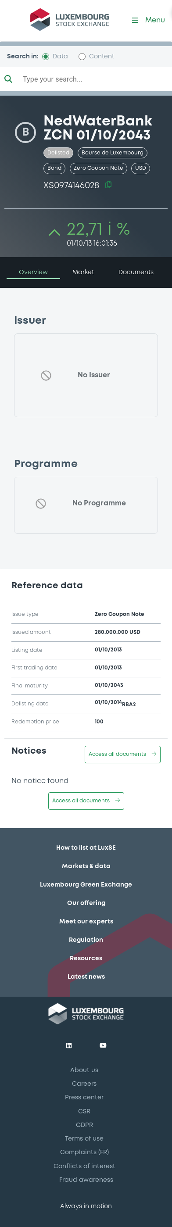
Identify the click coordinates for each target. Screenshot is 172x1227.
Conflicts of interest (84, 1166)
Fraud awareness (86, 1180)
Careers (84, 1084)
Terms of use (84, 1138)
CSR (84, 1111)
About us (84, 1070)
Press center (84, 1097)
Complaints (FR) (84, 1152)
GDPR (84, 1125)
